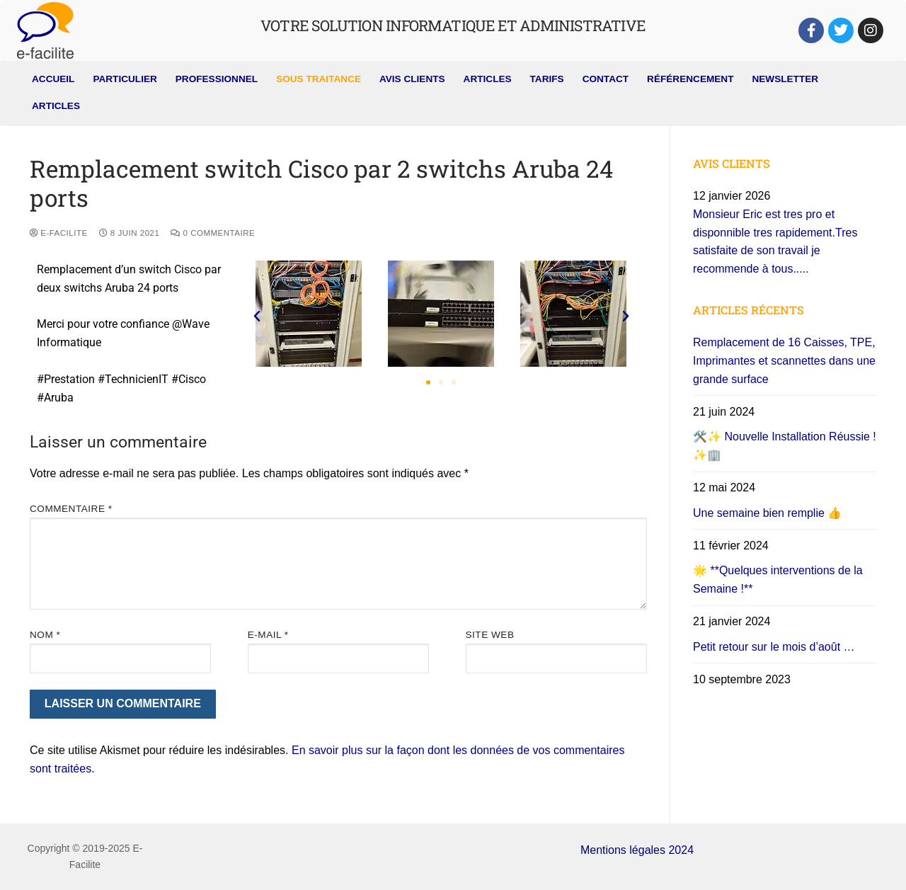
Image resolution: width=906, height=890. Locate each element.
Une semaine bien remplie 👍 (767, 513)
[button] (257, 316)
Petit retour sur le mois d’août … (774, 647)
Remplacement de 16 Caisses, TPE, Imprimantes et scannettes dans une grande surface (784, 360)
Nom (45, 634)
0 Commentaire (213, 233)
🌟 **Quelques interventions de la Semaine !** (778, 579)
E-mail (268, 634)
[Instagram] (870, 30)
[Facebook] (811, 30)
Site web (490, 634)
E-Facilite (59, 233)
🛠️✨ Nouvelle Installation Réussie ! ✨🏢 (784, 445)
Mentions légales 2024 (637, 850)
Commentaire (71, 508)
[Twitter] (841, 30)
